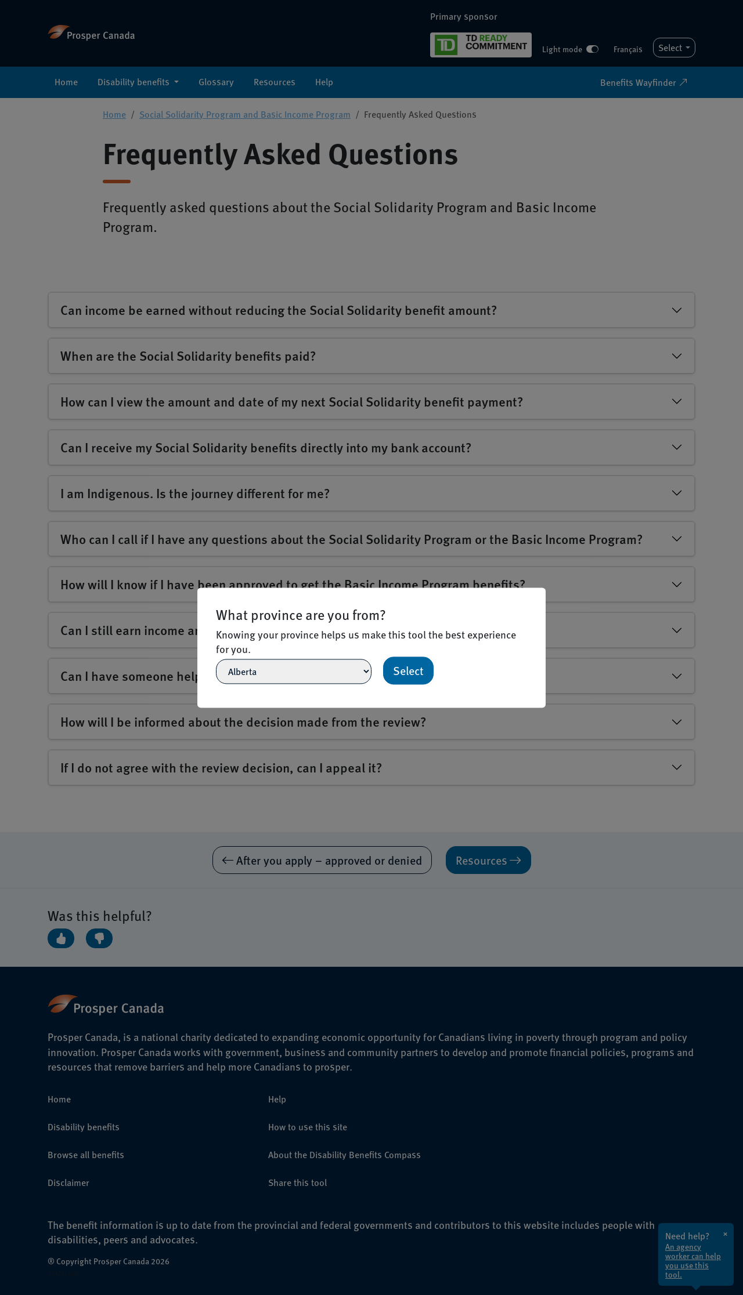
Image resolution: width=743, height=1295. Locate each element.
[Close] (540, 592)
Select (408, 670)
